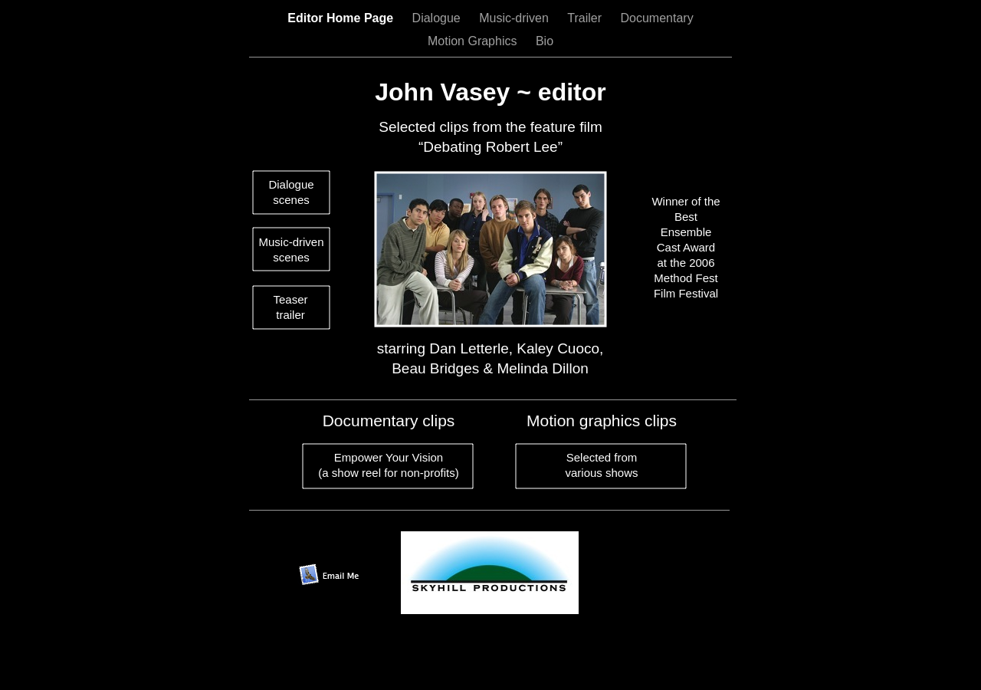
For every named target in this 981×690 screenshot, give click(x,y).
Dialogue (438, 18)
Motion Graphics (474, 41)
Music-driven (515, 18)
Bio (544, 41)
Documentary (657, 18)
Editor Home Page (341, 18)
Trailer (586, 18)
